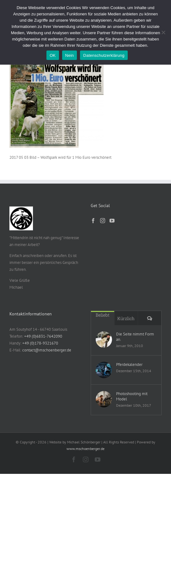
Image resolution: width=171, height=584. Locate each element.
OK (53, 55)
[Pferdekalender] (104, 370)
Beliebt (103, 315)
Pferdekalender (129, 364)
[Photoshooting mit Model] (104, 399)
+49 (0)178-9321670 (40, 343)
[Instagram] (102, 220)
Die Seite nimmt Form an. (135, 336)
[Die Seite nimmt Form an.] (104, 339)
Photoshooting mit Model (131, 396)
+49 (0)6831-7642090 (43, 336)
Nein (69, 55)
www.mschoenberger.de (85, 448)
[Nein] (163, 32)
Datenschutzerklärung (103, 55)
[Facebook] (93, 220)
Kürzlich (126, 318)
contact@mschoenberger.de (46, 350)
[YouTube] (112, 220)
